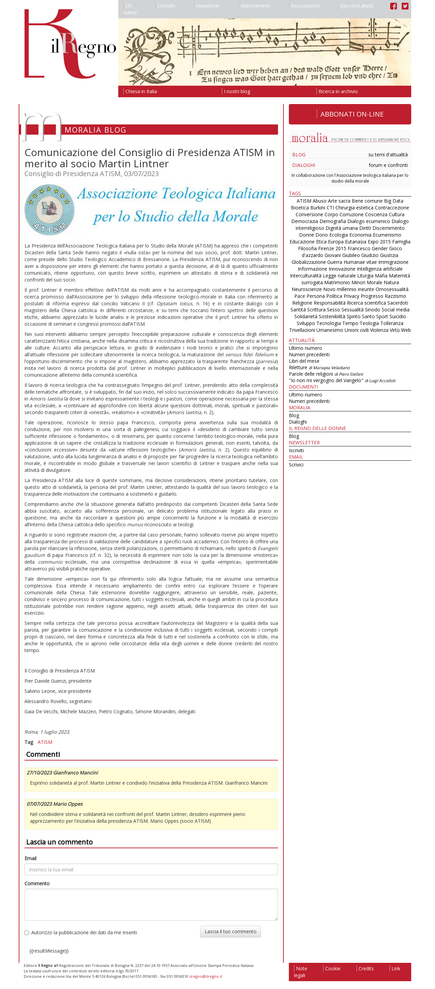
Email (30, 858)
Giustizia (389, 255)
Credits (365, 968)
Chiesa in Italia (140, 91)
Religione (302, 303)
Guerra (334, 262)
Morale (374, 282)
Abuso (320, 201)
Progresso (372, 296)
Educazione (302, 241)
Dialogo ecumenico (368, 221)
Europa (336, 241)
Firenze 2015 (332, 248)
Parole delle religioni (326, 374)
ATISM (45, 742)
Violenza (379, 330)
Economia (360, 235)
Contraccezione (392, 207)
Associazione (304, 5)
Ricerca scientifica (366, 303)
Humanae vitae (360, 262)
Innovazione (342, 269)
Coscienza (376, 214)
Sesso (333, 309)
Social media (396, 309)
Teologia (369, 323)
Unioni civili (357, 330)
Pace (299, 296)
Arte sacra (339, 201)
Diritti (365, 228)
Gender (380, 248)
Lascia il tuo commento (231, 931)
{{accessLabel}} (356, 5)
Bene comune (367, 201)
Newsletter (207, 5)
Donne (306, 235)
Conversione (309, 214)
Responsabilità (330, 303)
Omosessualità (392, 289)
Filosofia (307, 248)
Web (406, 330)
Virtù (395, 330)
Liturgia (365, 275)
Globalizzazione (309, 262)
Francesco (359, 248)
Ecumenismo (387, 235)
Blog (299, 154)
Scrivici (296, 464)
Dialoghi (303, 165)
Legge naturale (339, 275)
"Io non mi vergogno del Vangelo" (342, 380)
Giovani (333, 255)
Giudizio (370, 255)
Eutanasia (355, 241)
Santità (298, 309)
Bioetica (300, 207)
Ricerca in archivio (337, 91)
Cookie (332, 968)
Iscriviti (296, 450)
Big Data (393, 201)
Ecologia (338, 235)
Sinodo (372, 309)
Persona (316, 296)
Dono (321, 235)
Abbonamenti (254, 5)
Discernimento (388, 228)
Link (394, 968)
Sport (382, 316)
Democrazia (304, 221)
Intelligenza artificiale (380, 269)
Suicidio (397, 316)
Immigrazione (393, 262)
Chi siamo (130, 9)
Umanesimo (329, 330)
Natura (391, 282)
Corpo (331, 214)
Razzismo (395, 296)
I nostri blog (236, 91)
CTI (330, 207)
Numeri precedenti (309, 354)
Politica (334, 296)
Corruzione (352, 214)
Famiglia (401, 241)
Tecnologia (328, 323)
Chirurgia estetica (354, 207)
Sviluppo (306, 323)
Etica (321, 241)
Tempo (350, 323)
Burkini (317, 207)
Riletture (319, 367)
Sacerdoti (397, 303)
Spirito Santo (361, 316)
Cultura (396, 214)
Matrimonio (337, 282)
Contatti (165, 5)
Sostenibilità (332, 316)
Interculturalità (305, 275)
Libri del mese (304, 361)
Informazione (312, 269)
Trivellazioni (302, 330)
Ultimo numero (305, 348)
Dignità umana (342, 228)
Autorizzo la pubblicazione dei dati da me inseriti (80, 932)
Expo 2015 (379, 241)
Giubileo (351, 255)
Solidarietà (306, 316)
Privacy (351, 296)
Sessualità (353, 309)
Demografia (332, 221)
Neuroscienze (307, 289)
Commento (37, 883)
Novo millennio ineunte (348, 289)
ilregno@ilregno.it (205, 976)
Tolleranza (391, 323)
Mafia (381, 275)
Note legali (300, 971)
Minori (358, 282)
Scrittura (316, 309)
